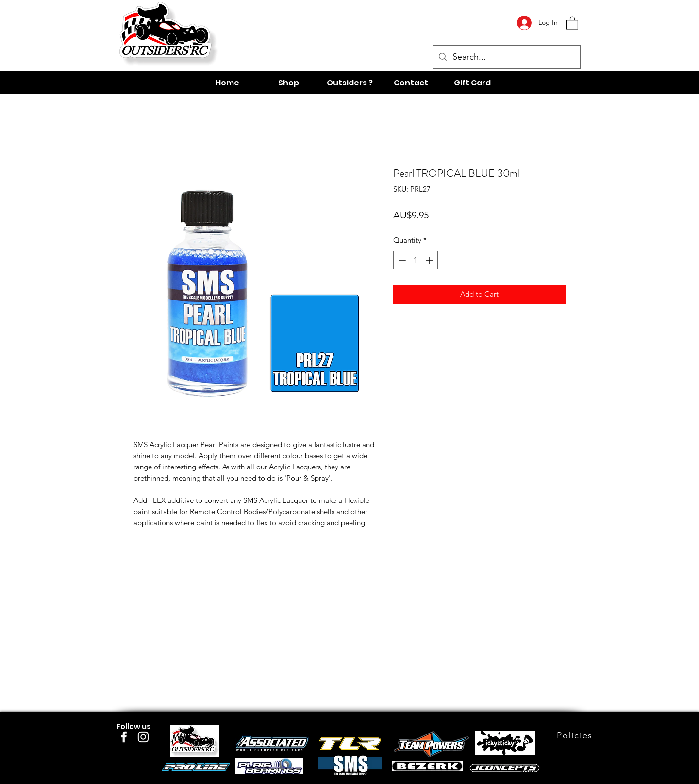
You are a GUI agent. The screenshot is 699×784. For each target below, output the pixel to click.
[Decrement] (401, 260)
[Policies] (575, 735)
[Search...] (506, 57)
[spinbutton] (416, 260)
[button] (572, 23)
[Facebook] (123, 737)
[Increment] (430, 260)
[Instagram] (143, 737)
